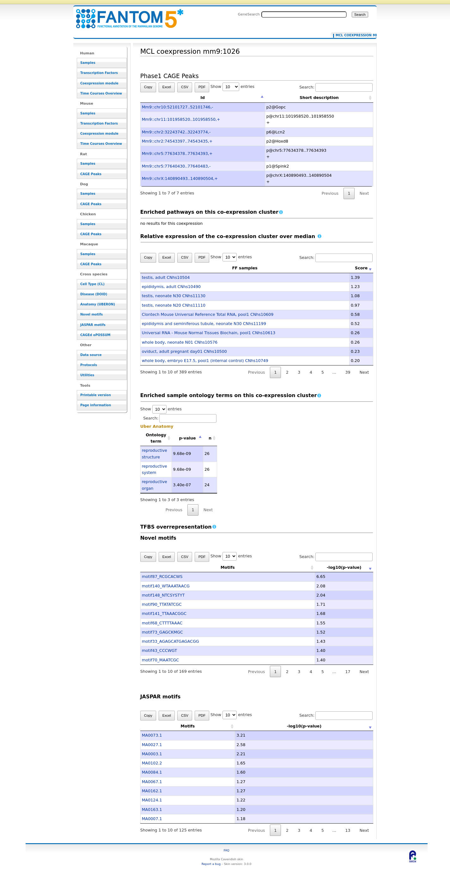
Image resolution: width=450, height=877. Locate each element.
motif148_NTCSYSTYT (163, 595)
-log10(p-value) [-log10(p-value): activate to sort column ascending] (325, 567)
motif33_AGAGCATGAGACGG (170, 641)
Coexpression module (99, 83)
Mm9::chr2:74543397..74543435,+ (177, 141)
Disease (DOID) (93, 294)
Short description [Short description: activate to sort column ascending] (319, 97)
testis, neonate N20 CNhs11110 (173, 305)
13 (347, 830)
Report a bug (211, 864)
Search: (336, 87)
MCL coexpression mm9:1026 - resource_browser (126, 15)
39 (347, 372)
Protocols (88, 365)
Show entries (232, 86)
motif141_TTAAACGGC (164, 613)
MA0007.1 (152, 818)
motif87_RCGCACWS (162, 576)
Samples (87, 62)
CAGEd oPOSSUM (95, 335)
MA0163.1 (152, 809)
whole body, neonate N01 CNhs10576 (180, 342)
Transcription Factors (99, 73)
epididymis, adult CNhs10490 (171, 286)
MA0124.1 (152, 800)
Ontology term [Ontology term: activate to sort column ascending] (156, 438)
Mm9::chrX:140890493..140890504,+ (180, 178)
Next (364, 193)
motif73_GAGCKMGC (162, 632)
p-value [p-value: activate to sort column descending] (187, 438)
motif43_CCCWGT (159, 650)
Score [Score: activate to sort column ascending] (361, 268)
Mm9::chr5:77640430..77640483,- (176, 166)
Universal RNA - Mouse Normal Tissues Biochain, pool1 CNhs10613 (209, 332)
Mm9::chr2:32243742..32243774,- (176, 132)
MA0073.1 (152, 735)
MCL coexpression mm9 (352, 35)
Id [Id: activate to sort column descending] (202, 97)
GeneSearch (249, 14)
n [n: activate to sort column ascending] (210, 438)
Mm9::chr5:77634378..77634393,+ (177, 153)
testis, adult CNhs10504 (166, 277)
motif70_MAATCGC (160, 660)
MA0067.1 (152, 781)
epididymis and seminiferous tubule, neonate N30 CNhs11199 (204, 323)
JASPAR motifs (93, 325)
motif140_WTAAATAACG (166, 586)
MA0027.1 (152, 744)
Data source (91, 355)
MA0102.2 (152, 763)
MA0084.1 (152, 772)
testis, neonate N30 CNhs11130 (173, 295)
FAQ (226, 850)
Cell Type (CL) (92, 284)
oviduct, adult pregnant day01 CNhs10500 (184, 351)
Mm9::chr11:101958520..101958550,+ (181, 119)
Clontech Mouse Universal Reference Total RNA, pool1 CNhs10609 (208, 314)
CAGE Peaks (90, 174)
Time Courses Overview (101, 93)
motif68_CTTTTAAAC (162, 623)
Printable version (95, 395)
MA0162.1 (152, 790)
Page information (95, 405)
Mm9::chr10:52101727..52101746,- (177, 107)
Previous (330, 193)
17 (347, 671)
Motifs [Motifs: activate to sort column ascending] (209, 567)
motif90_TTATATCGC (162, 604)
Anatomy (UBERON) (97, 304)
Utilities (87, 375)
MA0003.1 (152, 753)
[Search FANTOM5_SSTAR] (304, 14)
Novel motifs (91, 314)
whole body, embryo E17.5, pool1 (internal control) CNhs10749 (205, 360)
